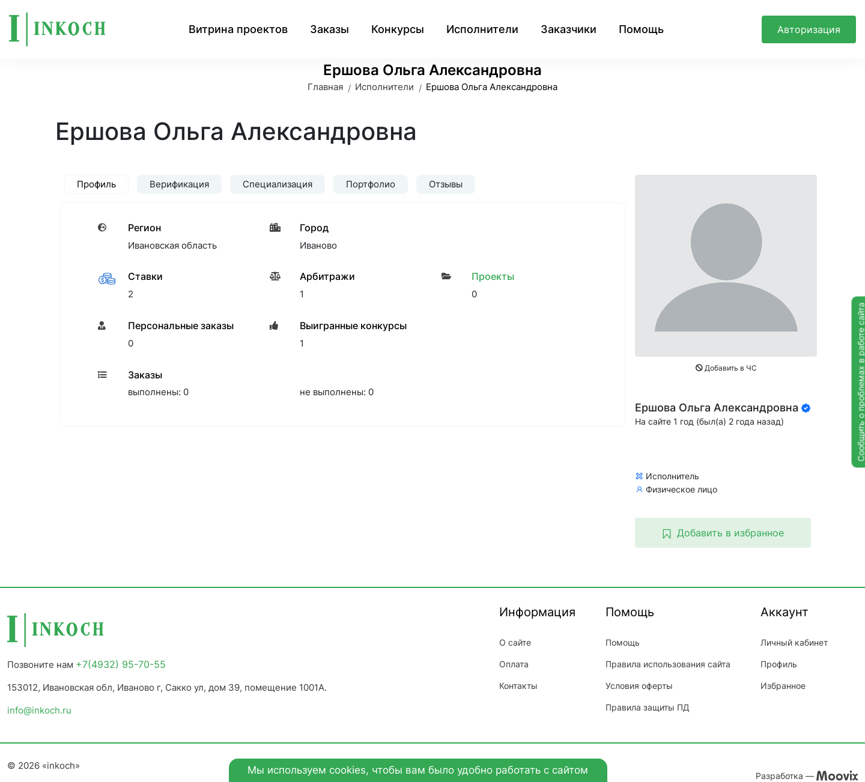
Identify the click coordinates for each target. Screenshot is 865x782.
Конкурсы (397, 29)
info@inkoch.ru (39, 710)
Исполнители (482, 29)
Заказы (329, 29)
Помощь (641, 29)
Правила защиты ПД (648, 707)
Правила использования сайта (668, 664)
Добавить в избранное (723, 533)
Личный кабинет (794, 642)
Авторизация (808, 29)
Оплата (514, 664)
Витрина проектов (238, 29)
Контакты (518, 685)
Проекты (493, 276)
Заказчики (568, 29)
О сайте (515, 642)
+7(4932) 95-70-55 (121, 664)
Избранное (783, 685)
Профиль (778, 664)
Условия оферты (639, 685)
